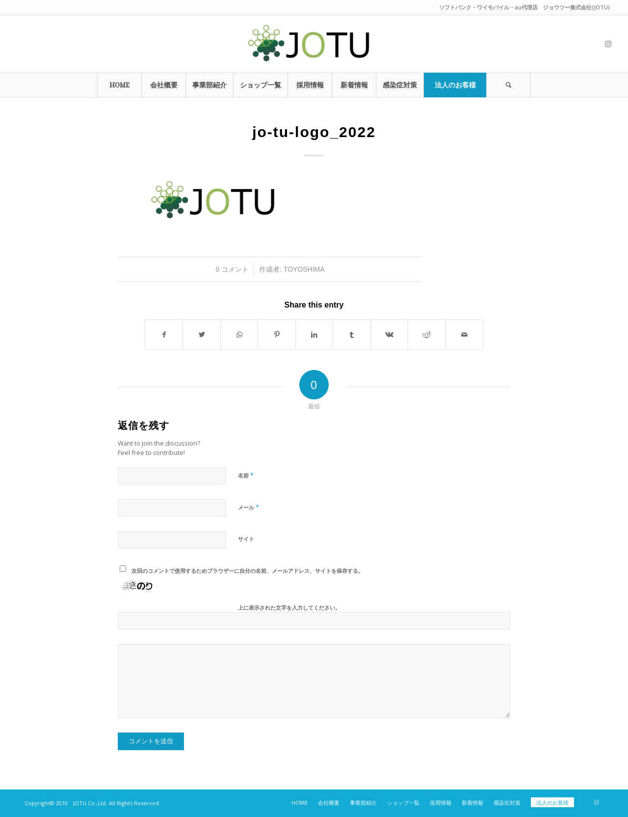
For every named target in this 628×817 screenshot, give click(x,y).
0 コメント (232, 269)
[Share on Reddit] (426, 334)
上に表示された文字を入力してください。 (289, 607)
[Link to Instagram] (608, 43)
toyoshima (304, 269)
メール (248, 507)
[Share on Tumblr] (351, 334)
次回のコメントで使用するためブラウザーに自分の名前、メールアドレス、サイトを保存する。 (247, 570)
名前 (246, 475)
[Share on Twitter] (201, 334)
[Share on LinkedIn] (314, 334)
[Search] (508, 85)
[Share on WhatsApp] (239, 334)
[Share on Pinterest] (276, 334)
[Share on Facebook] (164, 334)
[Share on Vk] (389, 334)
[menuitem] (119, 85)
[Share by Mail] (464, 334)
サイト (246, 538)
